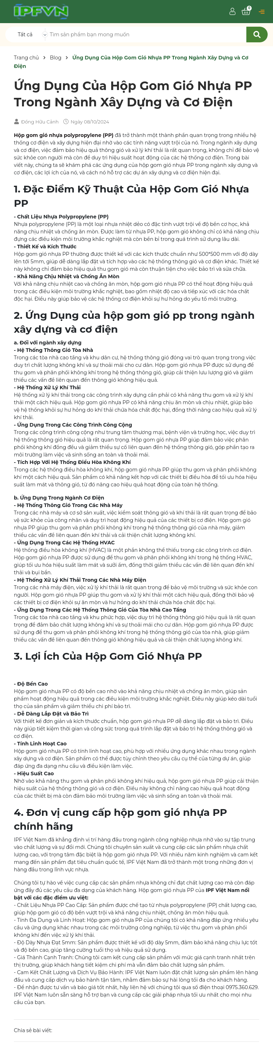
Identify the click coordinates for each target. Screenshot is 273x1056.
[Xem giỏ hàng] (246, 12)
